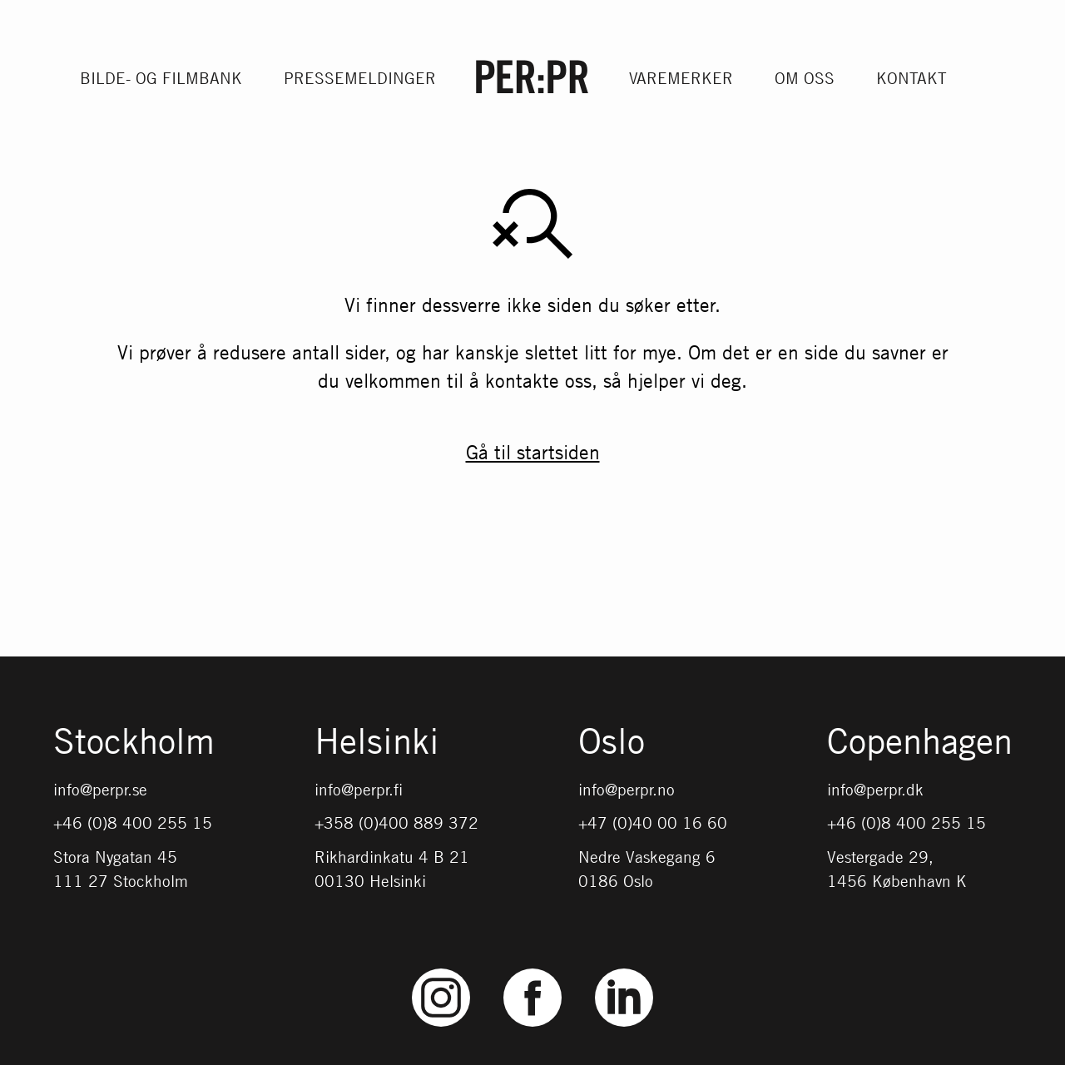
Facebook (532, 968)
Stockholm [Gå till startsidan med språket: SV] (134, 741)
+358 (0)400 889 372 (396, 822)
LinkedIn (624, 968)
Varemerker (681, 77)
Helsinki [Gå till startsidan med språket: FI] (377, 741)
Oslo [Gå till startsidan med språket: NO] (611, 741)
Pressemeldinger (360, 77)
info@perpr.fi (359, 789)
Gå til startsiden (533, 451)
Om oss (805, 77)
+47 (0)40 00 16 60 (652, 822)
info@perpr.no (626, 789)
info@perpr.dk (875, 789)
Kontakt (911, 77)
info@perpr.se (100, 789)
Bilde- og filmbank (161, 77)
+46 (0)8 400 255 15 (132, 822)
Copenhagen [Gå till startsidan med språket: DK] (920, 741)
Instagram (441, 968)
